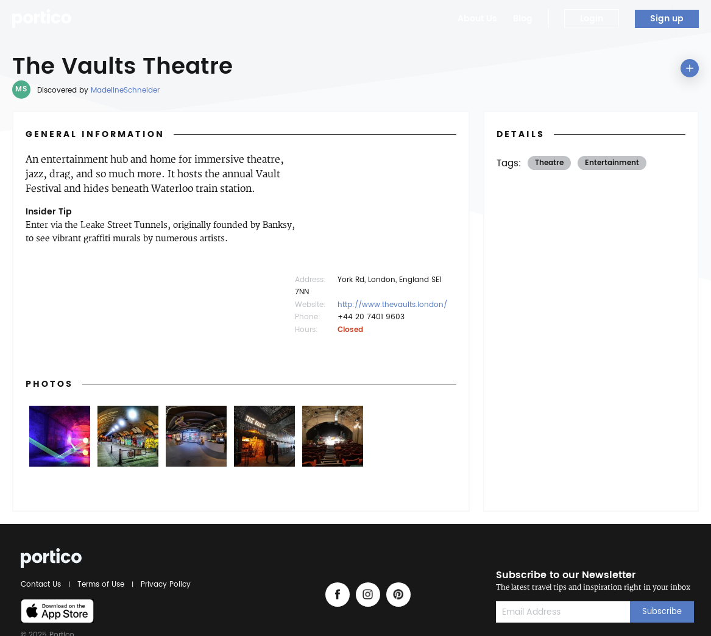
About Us (477, 19)
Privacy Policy (164, 584)
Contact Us (43, 584)
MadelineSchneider (125, 90)
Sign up (667, 19)
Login (591, 19)
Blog (522, 19)
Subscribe (662, 612)
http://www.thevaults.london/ (392, 305)
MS (21, 89)
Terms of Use (101, 584)
